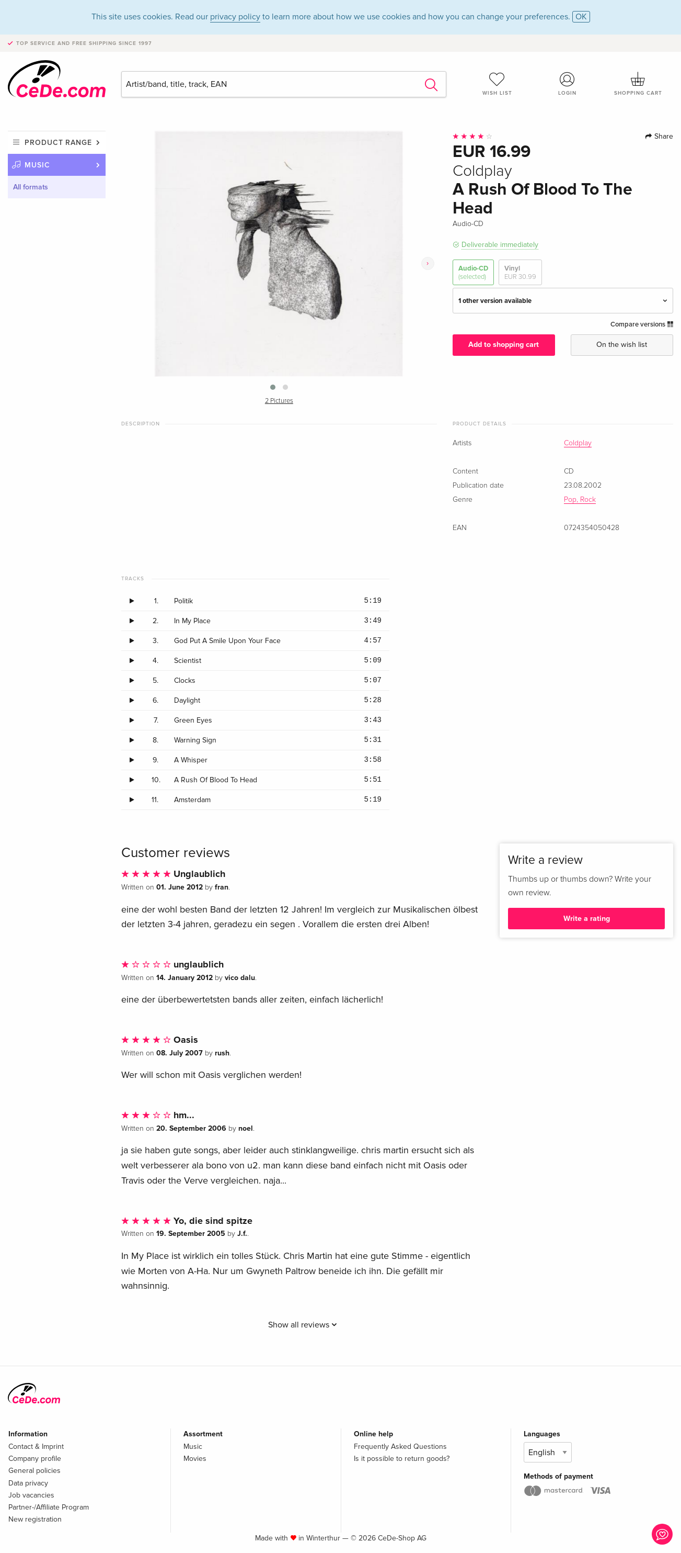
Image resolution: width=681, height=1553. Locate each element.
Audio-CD (473, 273)
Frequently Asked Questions (400, 1446)
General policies (34, 1470)
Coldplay (578, 443)
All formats (30, 187)
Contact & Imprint (36, 1446)
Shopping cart (638, 83)
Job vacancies (31, 1495)
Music (37, 165)
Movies (194, 1458)
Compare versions (641, 324)
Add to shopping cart (503, 344)
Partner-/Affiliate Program (48, 1507)
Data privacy (28, 1483)
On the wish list (621, 344)
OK (581, 17)
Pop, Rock (580, 499)
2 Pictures (279, 401)
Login (567, 83)
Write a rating (586, 918)
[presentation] (427, 263)
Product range (58, 142)
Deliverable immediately (499, 244)
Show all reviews (302, 1325)
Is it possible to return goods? (401, 1458)
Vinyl (520, 273)
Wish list (497, 83)
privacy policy (235, 17)
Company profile (34, 1458)
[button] (273, 387)
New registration (35, 1519)
